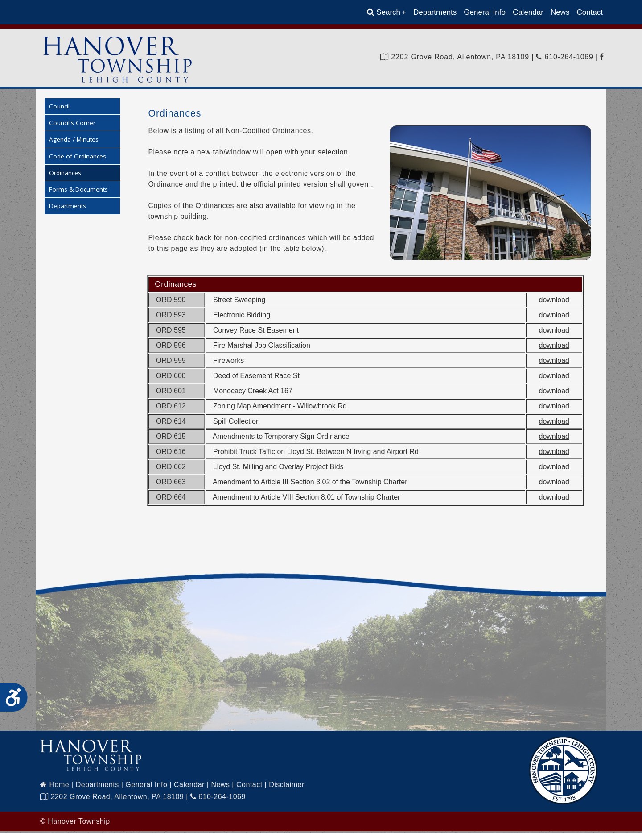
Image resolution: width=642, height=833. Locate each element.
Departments (435, 12)
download (554, 301)
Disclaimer (287, 786)
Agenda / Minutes (74, 141)
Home (54, 786)
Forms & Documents (78, 191)
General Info (485, 12)
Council (59, 108)
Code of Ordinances (77, 158)
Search (386, 12)
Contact (589, 12)
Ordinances (65, 175)
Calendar (528, 12)
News (560, 12)
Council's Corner (72, 125)
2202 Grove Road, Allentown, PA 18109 (454, 57)
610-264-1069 (564, 57)
